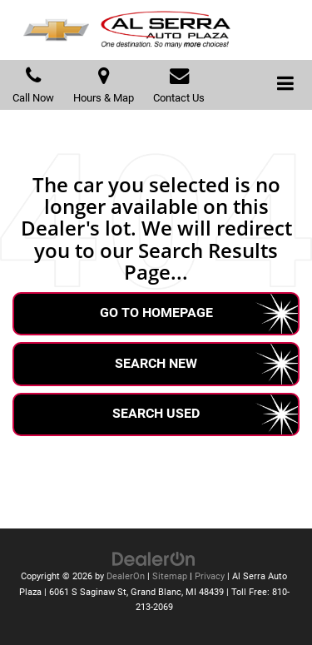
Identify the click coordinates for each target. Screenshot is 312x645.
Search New (156, 363)
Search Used (156, 413)
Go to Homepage (156, 312)
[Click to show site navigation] (286, 85)
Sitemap (169, 576)
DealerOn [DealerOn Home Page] (125, 576)
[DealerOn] (153, 558)
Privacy (210, 576)
